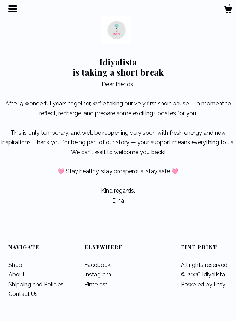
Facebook (97, 265)
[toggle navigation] (12, 8)
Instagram (97, 274)
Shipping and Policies (36, 284)
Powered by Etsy (203, 284)
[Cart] (228, 10)
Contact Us (23, 294)
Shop (15, 265)
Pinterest (95, 284)
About (16, 274)
